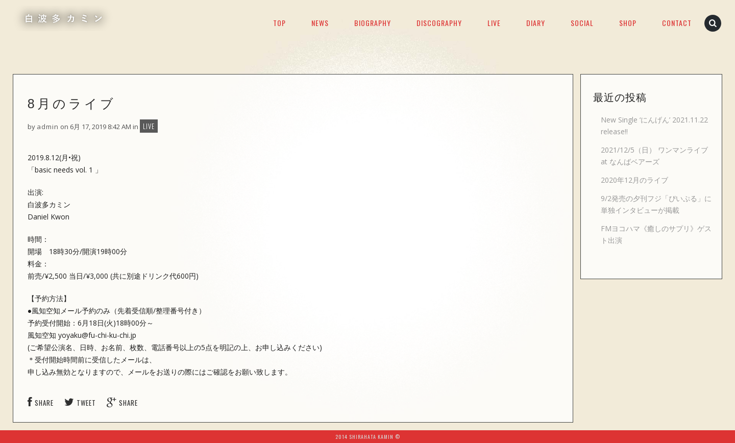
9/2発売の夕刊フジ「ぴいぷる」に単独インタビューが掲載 (656, 204)
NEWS (320, 22)
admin (48, 126)
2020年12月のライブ (634, 180)
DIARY (535, 22)
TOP (279, 22)
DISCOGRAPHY (439, 22)
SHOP (627, 22)
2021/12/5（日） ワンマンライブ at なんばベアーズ (654, 155)
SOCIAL (582, 22)
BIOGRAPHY (372, 22)
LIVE (494, 22)
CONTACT (677, 22)
